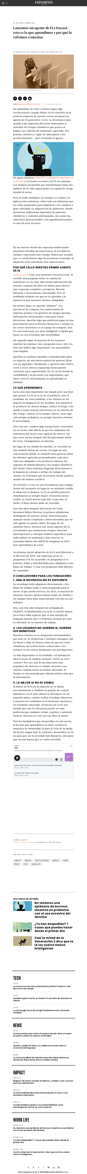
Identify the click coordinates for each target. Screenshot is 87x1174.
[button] (43, 159)
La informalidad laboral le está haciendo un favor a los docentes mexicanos (40, 1093)
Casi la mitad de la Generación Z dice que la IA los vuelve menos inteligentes (41, 1153)
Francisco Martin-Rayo (28, 104)
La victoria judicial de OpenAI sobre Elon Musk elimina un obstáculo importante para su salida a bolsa (41, 1058)
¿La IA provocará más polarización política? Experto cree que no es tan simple (42, 987)
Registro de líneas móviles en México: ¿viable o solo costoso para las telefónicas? (43, 1082)
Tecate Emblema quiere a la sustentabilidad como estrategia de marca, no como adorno (38, 1106)
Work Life (29, 23)
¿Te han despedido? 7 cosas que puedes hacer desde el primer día (41, 1141)
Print (17, 864)
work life (21, 1119)
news (17, 1025)
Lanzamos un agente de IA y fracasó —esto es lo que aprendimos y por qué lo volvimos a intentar (42, 32)
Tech (25, 864)
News (65, 860)
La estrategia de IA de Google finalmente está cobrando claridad (41, 1011)
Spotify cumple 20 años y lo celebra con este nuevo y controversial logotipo (40, 1046)
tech (17, 977)
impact (19, 1072)
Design (28, 860)
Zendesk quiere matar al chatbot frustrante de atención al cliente (42, 999)
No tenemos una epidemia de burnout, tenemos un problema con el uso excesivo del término (43, 1129)
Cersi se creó (21, 275)
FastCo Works (42, 860)
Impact (56, 860)
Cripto (17, 860)
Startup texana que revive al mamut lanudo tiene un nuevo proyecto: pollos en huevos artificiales (42, 1034)
